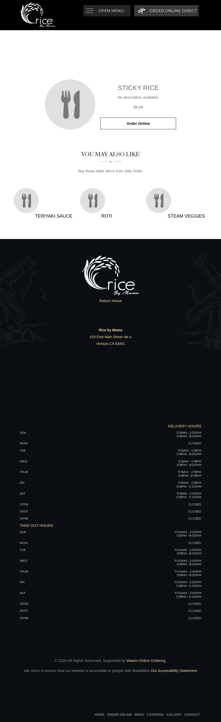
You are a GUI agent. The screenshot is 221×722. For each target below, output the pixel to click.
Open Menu (111, 10)
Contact (192, 714)
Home (99, 714)
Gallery (174, 714)
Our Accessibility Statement (173, 670)
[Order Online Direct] (166, 10)
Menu (139, 714)
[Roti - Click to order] (94, 200)
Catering (155, 714)
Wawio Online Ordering (145, 660)
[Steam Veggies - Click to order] (160, 200)
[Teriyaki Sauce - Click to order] (27, 200)
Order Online (138, 123)
